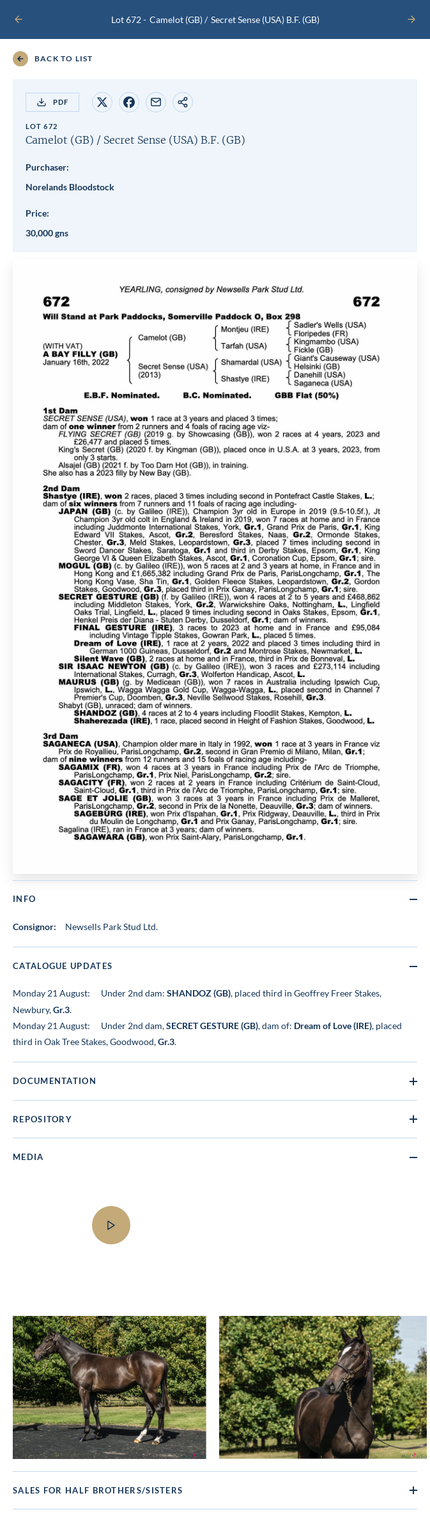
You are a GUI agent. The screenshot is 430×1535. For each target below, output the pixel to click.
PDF (52, 102)
